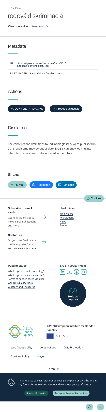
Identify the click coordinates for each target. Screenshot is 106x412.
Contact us (15, 235)
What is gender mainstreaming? (26, 271)
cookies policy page (65, 380)
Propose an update (67, 108)
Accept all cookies (36, 393)
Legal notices (48, 347)
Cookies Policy (20, 356)
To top (51, 369)
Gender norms (54, 73)
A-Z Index (16, 8)
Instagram (83, 272)
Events (63, 225)
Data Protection (73, 347)
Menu (100, 407)
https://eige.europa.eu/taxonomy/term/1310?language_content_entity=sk (42, 64)
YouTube (69, 272)
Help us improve (73, 298)
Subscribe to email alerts (20, 210)
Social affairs (36, 73)
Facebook (76, 272)
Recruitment (67, 217)
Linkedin (62, 272)
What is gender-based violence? (26, 275)
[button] (17, 184)
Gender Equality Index (20, 283)
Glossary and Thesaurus (21, 287)
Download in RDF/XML (29, 108)
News (63, 221)
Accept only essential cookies (71, 393)
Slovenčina (37, 26)
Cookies (96, 198)
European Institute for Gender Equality (10, 407)
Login (40, 356)
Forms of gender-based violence (26, 279)
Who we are (66, 213)
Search (89, 407)
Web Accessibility (21, 347)
